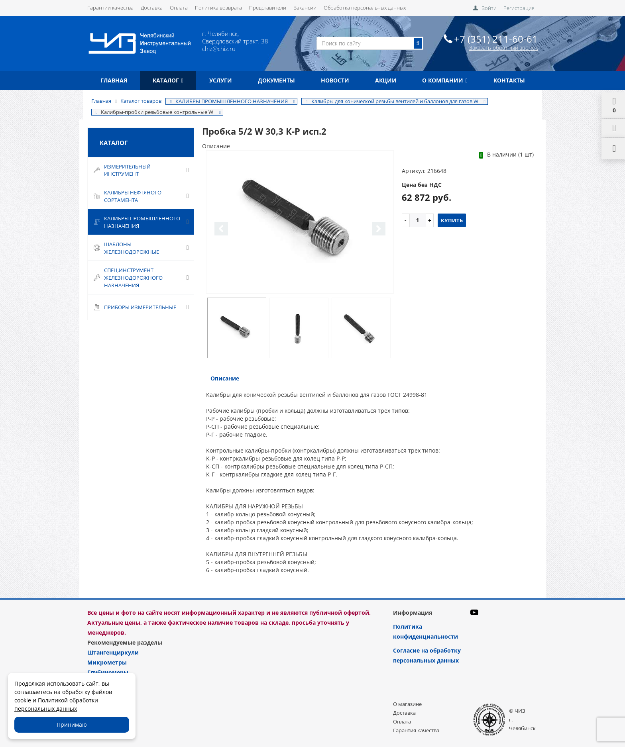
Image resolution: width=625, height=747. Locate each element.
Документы (276, 80)
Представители (267, 7)
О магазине (407, 704)
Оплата (179, 7)
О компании (444, 80)
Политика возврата (218, 7)
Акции (386, 80)
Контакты (509, 80)
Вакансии (304, 7)
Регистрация (519, 8)
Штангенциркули (113, 652)
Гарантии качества (110, 7)
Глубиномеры (107, 672)
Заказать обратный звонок (503, 47)
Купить (452, 220)
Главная (113, 80)
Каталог (168, 80)
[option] (299, 222)
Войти (489, 8)
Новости (335, 80)
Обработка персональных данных (365, 7)
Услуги (220, 80)
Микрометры (107, 662)
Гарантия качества (416, 730)
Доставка (152, 7)
